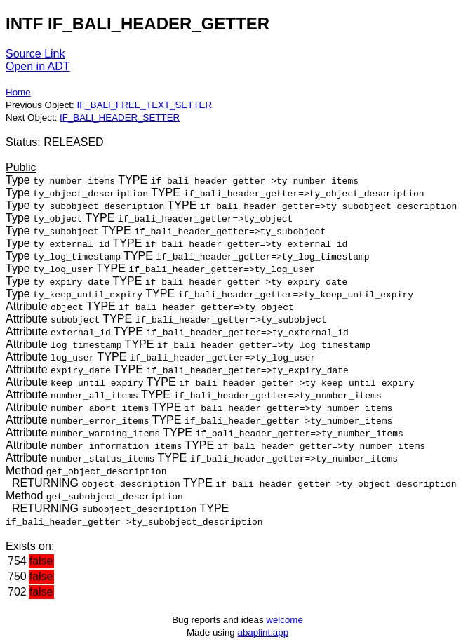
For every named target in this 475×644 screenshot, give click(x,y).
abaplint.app (262, 632)
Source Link (35, 54)
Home (18, 92)
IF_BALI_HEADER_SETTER (120, 117)
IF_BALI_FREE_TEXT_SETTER (144, 105)
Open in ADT (38, 66)
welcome (284, 620)
